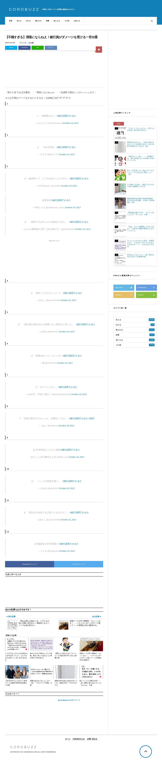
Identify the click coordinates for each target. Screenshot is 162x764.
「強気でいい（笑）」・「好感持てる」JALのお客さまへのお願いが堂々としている (141, 158)
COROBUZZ (24, 9)
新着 (10, 21)
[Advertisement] (54, 71)
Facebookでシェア (29, 564)
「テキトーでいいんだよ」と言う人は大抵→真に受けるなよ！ (140, 129)
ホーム (68, 739)
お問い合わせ (92, 739)
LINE (37, 47)
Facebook (24, 47)
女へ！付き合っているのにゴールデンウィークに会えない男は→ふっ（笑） (140, 172)
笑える (19, 21)
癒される (38, 21)
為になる (57, 21)
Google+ (124, 295)
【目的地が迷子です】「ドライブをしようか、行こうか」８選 (140, 213)
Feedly (147, 295)
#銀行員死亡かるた (66, 115)
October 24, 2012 (70, 123)
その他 (66, 21)
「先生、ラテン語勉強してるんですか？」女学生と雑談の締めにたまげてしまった (140, 228)
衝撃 (47, 21)
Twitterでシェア (78, 564)
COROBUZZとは (78, 739)
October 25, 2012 (83, 229)
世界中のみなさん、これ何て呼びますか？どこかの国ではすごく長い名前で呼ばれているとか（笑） (140, 144)
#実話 (91, 418)
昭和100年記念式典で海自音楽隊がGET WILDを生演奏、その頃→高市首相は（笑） (140, 200)
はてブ (51, 47)
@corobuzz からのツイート (69, 700)
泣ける (28, 21)
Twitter (11, 47)
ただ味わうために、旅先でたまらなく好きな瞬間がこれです (140, 185)
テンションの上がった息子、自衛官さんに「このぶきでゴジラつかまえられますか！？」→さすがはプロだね (140, 243)
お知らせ (77, 21)
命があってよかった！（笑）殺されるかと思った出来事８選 (140, 256)
